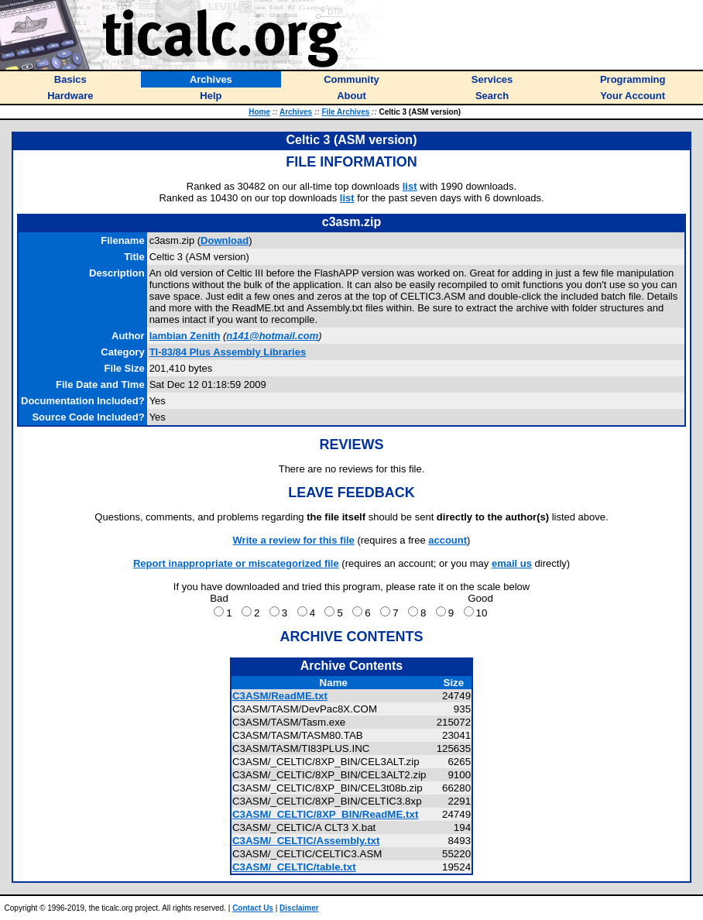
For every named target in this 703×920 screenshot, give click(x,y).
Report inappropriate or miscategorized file (236, 563)
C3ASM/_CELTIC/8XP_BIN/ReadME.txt (325, 814)
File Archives (345, 112)
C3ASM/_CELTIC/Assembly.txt (306, 840)
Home (259, 112)
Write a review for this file (294, 540)
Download (225, 240)
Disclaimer (299, 908)
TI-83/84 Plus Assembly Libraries (228, 352)
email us (512, 563)
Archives (295, 112)
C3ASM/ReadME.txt (279, 696)
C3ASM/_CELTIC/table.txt (294, 867)
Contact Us (252, 908)
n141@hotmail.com (272, 336)
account (447, 540)
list (410, 186)
